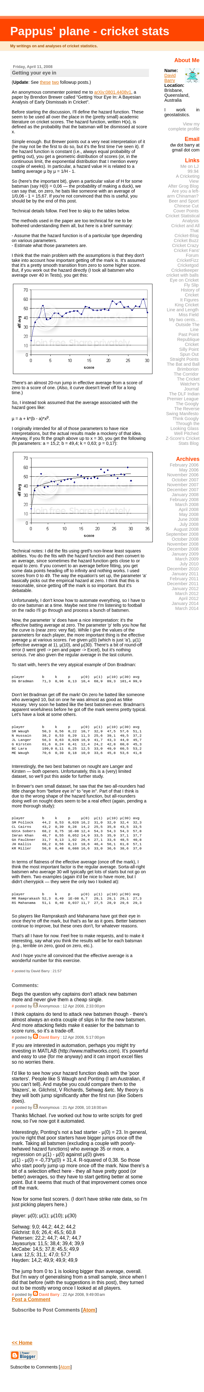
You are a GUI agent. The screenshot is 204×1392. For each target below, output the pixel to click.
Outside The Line (188, 327)
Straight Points (184, 359)
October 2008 (185, 539)
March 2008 (187, 504)
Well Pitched (186, 433)
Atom (89, 1324)
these (45, 82)
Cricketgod (188, 265)
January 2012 (185, 588)
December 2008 (182, 549)
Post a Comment (31, 1314)
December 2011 (182, 583)
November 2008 (182, 544)
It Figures (189, 299)
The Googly (187, 403)
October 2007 (185, 479)
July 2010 (189, 563)
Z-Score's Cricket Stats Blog (183, 441)
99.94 (193, 171)
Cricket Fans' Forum (186, 253)
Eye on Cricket (184, 280)
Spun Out (189, 354)
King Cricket (186, 304)
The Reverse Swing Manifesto (182, 411)
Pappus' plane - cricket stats (89, 31)
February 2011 (184, 578)
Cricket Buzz (186, 240)
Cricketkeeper (185, 270)
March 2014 (187, 608)
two (55, 82)
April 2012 (189, 598)
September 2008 (182, 534)
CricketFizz (188, 260)
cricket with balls (182, 275)
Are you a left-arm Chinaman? (183, 193)
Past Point (188, 334)
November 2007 (182, 484)
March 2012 (187, 593)
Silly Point (189, 349)
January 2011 (185, 573)
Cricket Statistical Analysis (182, 218)
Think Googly (186, 418)
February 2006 (184, 464)
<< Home (22, 1357)
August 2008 (186, 529)
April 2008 (189, 509)
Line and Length (183, 309)
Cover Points (185, 210)
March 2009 (187, 558)
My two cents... (184, 319)
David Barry (49, 1052)
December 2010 (182, 568)
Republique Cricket (188, 342)
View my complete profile (184, 126)
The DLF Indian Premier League (183, 396)
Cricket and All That (185, 228)
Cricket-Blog (186, 235)
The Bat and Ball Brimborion (183, 367)
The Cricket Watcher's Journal (188, 384)
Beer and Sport (184, 200)
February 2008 (184, 499)
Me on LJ (190, 166)
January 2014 (185, 603)
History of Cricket (190, 292)
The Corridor (186, 374)
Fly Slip (191, 285)
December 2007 (182, 489)
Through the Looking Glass (185, 426)
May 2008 (189, 514)
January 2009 (185, 553)
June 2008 (188, 519)
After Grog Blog (183, 186)
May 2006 (189, 469)
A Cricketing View (188, 179)
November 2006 (182, 474)
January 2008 (185, 494)
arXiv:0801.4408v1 (112, 92)
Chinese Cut (186, 205)
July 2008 (189, 524)
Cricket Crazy (185, 245)
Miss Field (189, 314)
